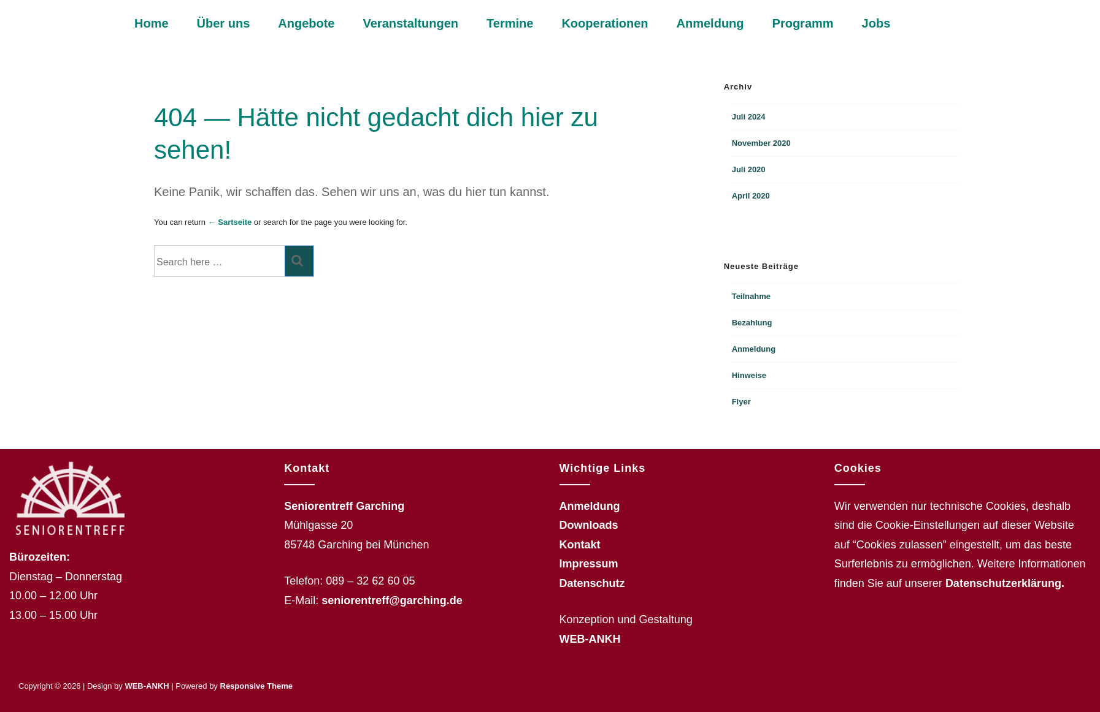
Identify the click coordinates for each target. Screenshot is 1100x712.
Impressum (589, 564)
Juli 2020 (749, 169)
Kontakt (580, 545)
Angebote (306, 23)
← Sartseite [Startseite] (230, 222)
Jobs (876, 23)
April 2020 (751, 195)
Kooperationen (604, 23)
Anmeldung (710, 23)
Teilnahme (751, 296)
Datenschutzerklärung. (1004, 583)
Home (151, 23)
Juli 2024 (749, 116)
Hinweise (749, 375)
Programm (803, 23)
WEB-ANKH (590, 639)
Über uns (223, 23)
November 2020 (761, 143)
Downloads (589, 525)
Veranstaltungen (410, 23)
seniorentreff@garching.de (392, 600)
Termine (510, 23)
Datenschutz (592, 583)
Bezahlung (752, 322)
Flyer (741, 401)
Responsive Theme (256, 686)
